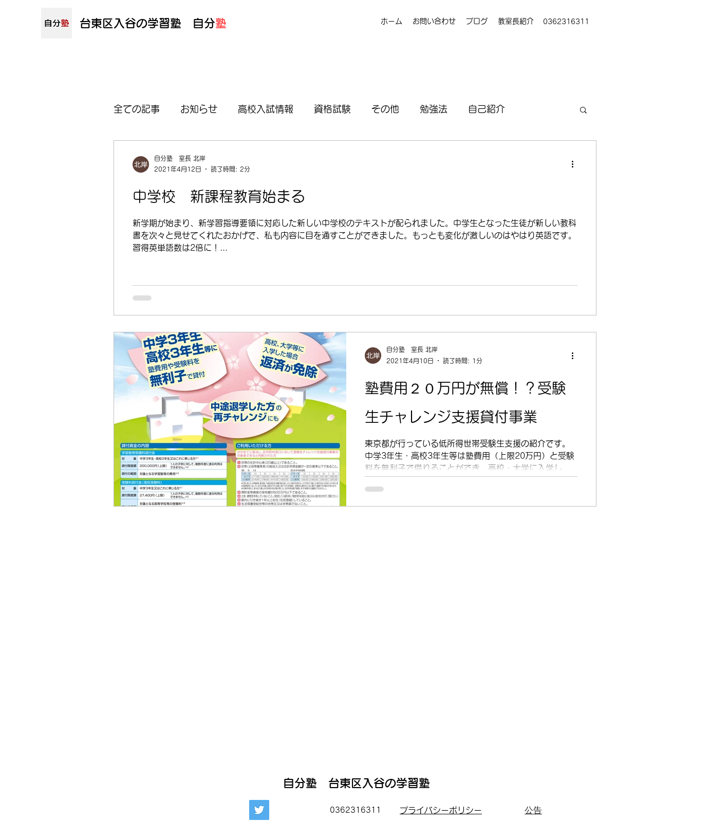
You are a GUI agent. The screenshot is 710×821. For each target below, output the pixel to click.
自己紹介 (486, 109)
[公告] (533, 810)
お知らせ (198, 109)
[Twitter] (259, 810)
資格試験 (332, 109)
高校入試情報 (265, 109)
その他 (385, 109)
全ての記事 (137, 109)
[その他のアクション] (576, 164)
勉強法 (433, 109)
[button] (583, 110)
